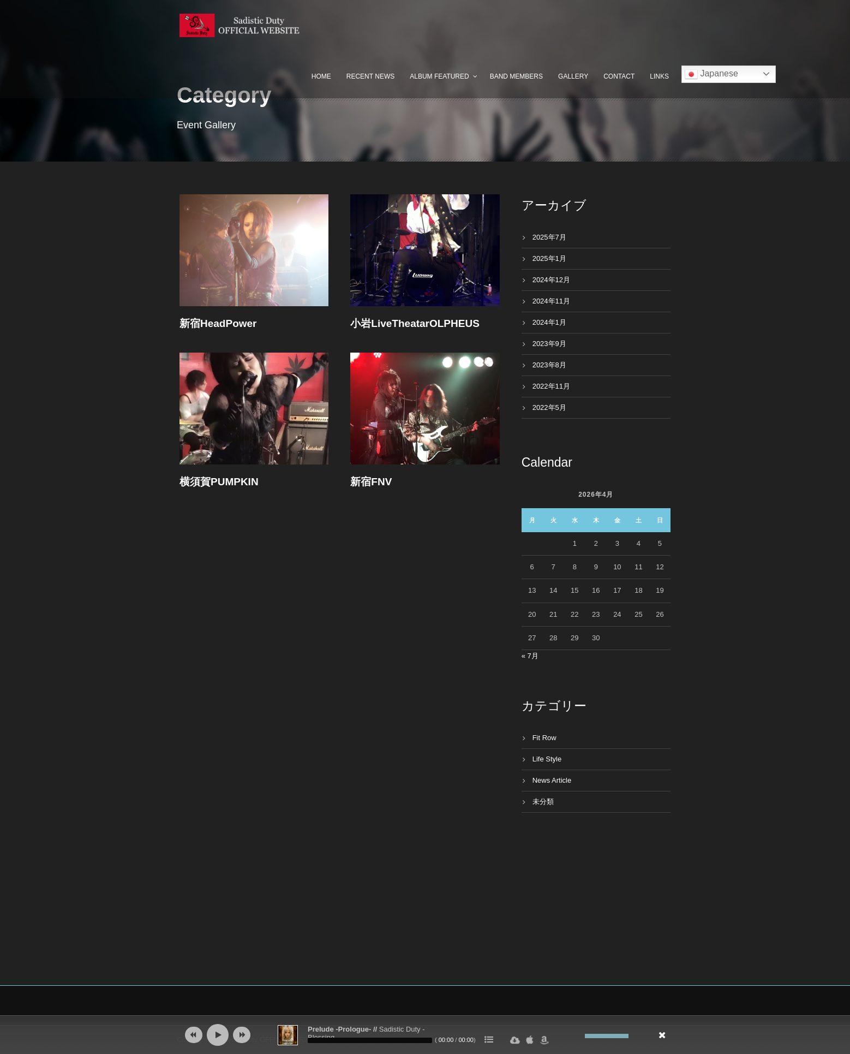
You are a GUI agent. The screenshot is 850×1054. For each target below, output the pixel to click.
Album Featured (439, 76)
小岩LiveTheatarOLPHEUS (415, 323)
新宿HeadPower (217, 323)
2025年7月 (549, 237)
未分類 (543, 801)
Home (321, 76)
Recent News (370, 76)
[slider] (370, 1040)
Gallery (573, 76)
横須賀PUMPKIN (219, 481)
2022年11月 (551, 386)
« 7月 (530, 656)
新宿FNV (371, 481)
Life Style (546, 759)
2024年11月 (551, 301)
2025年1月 (549, 258)
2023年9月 (549, 344)
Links (659, 76)
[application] (425, 1035)
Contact (618, 76)
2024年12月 (551, 280)
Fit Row (544, 738)
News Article (552, 780)
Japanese (711, 74)
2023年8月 (549, 365)
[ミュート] (576, 1036)
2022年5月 (549, 407)
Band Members (516, 76)
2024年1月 (549, 322)
